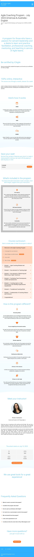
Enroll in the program (17, 462)
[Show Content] (30, 247)
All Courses (8, 549)
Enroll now (29, 166)
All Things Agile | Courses (6, 4)
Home (2, 549)
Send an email (17, 541)
